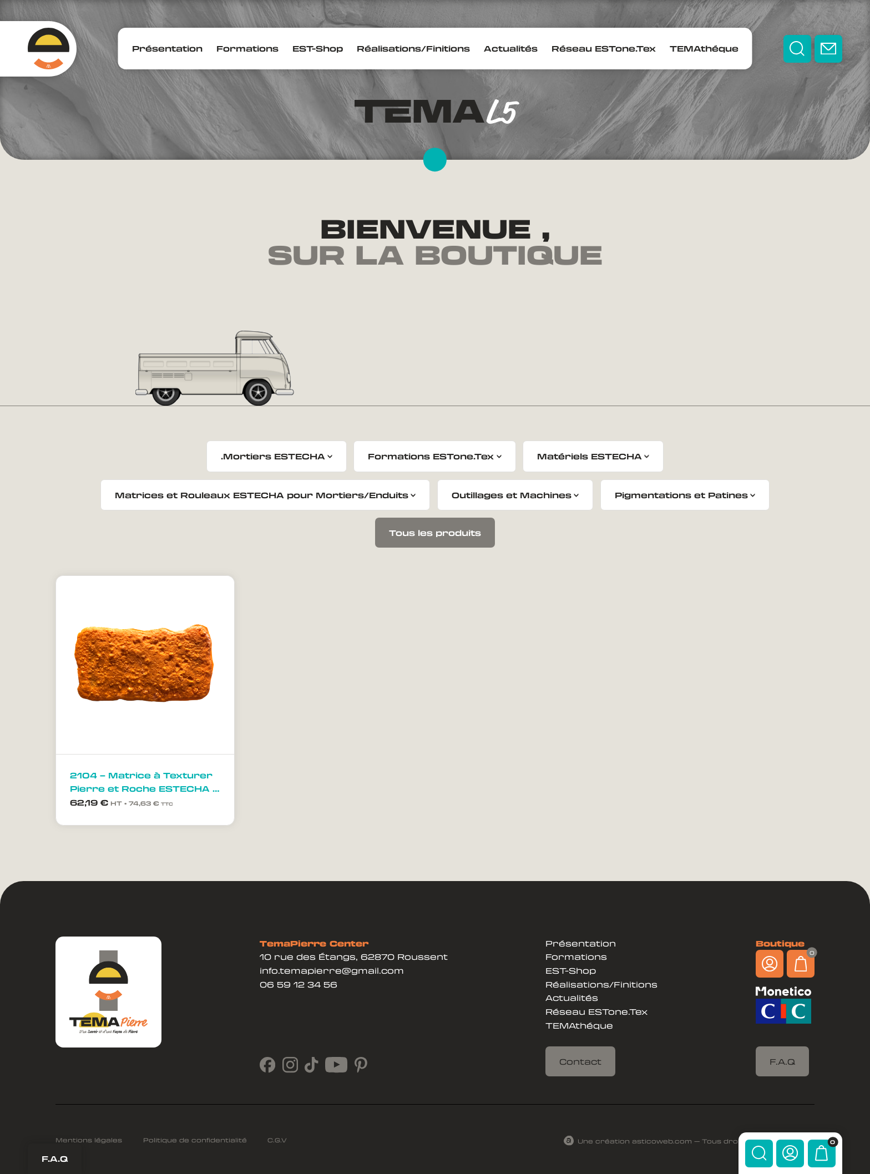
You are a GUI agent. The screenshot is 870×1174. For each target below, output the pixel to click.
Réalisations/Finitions (413, 48)
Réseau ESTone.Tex (604, 48)
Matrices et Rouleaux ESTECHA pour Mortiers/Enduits (261, 494)
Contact (580, 1061)
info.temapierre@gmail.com (332, 970)
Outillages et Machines (511, 494)
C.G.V (277, 1140)
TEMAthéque (704, 48)
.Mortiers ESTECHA (273, 456)
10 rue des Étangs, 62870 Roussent (354, 956)
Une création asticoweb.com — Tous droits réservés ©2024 (696, 1140)
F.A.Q (55, 1158)
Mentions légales (88, 1140)
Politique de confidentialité (195, 1140)
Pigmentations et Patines (681, 494)
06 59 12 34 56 (298, 984)
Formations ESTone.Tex (431, 456)
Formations (247, 48)
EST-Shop (317, 48)
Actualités (511, 48)
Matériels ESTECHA (589, 456)
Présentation (167, 48)
